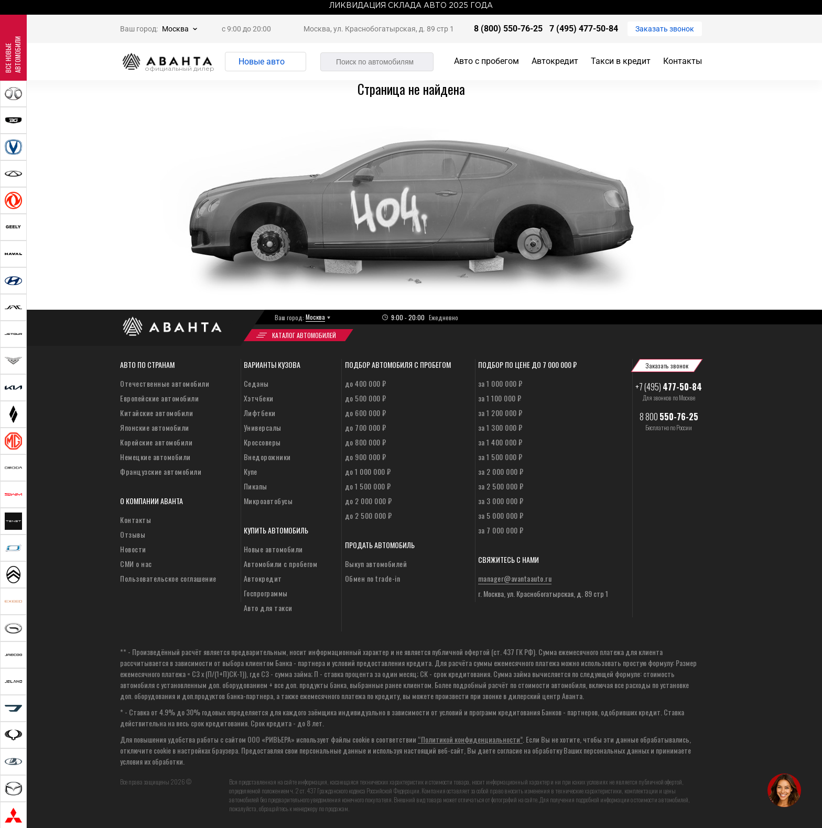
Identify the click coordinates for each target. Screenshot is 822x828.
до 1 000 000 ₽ (368, 471)
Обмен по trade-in (373, 578)
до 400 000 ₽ (365, 383)
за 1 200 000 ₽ (500, 412)
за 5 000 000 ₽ (501, 515)
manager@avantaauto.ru (515, 578)
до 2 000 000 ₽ (368, 500)
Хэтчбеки (259, 398)
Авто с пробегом (486, 61)
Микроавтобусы (268, 500)
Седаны (256, 383)
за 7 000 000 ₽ (501, 530)
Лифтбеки (260, 412)
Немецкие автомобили (155, 456)
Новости (133, 548)
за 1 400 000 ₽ (500, 442)
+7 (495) (668, 386)
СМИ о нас (136, 563)
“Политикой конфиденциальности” (470, 739)
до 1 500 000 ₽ (368, 486)
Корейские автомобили (156, 442)
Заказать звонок (664, 29)
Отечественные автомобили (164, 383)
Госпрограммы (266, 592)
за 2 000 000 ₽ (501, 471)
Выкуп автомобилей (376, 563)
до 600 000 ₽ (365, 412)
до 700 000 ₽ (365, 427)
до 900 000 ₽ (365, 456)
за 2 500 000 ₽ (501, 486)
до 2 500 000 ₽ (368, 515)
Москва (175, 29)
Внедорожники (267, 456)
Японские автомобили (154, 427)
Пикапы (255, 486)
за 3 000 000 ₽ (501, 500)
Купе (250, 471)
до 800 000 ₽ (365, 442)
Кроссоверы (262, 442)
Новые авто (262, 62)
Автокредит (555, 61)
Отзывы (132, 534)
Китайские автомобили (156, 412)
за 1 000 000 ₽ (500, 383)
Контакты (682, 61)
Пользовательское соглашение (168, 578)
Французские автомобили (160, 471)
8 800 (669, 416)
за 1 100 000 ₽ (500, 398)
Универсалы (263, 427)
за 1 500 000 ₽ (500, 456)
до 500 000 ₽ (365, 398)
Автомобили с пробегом (281, 563)
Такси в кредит (621, 61)
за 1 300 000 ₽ (500, 427)
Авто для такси (268, 607)
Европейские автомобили (159, 398)
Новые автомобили (273, 548)
